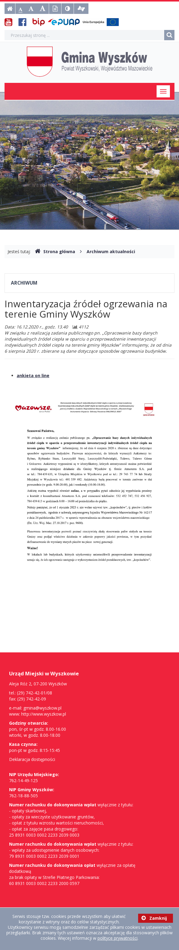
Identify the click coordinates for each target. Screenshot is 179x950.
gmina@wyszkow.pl (42, 708)
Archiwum (24, 283)
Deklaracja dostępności (32, 759)
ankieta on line (33, 375)
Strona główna (55, 251)
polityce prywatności (118, 938)
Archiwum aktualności (111, 251)
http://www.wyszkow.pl (43, 714)
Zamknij (154, 918)
